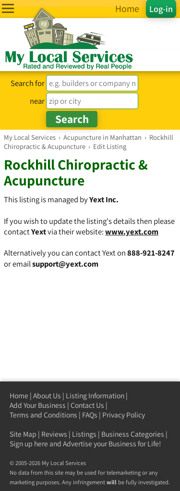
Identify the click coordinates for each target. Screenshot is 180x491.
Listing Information (95, 395)
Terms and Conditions (43, 414)
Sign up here (29, 443)
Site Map (23, 434)
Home (19, 395)
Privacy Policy (123, 414)
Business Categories (132, 434)
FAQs (89, 414)
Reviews (54, 434)
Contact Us (87, 405)
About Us (47, 395)
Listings (84, 434)
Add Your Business (38, 405)
